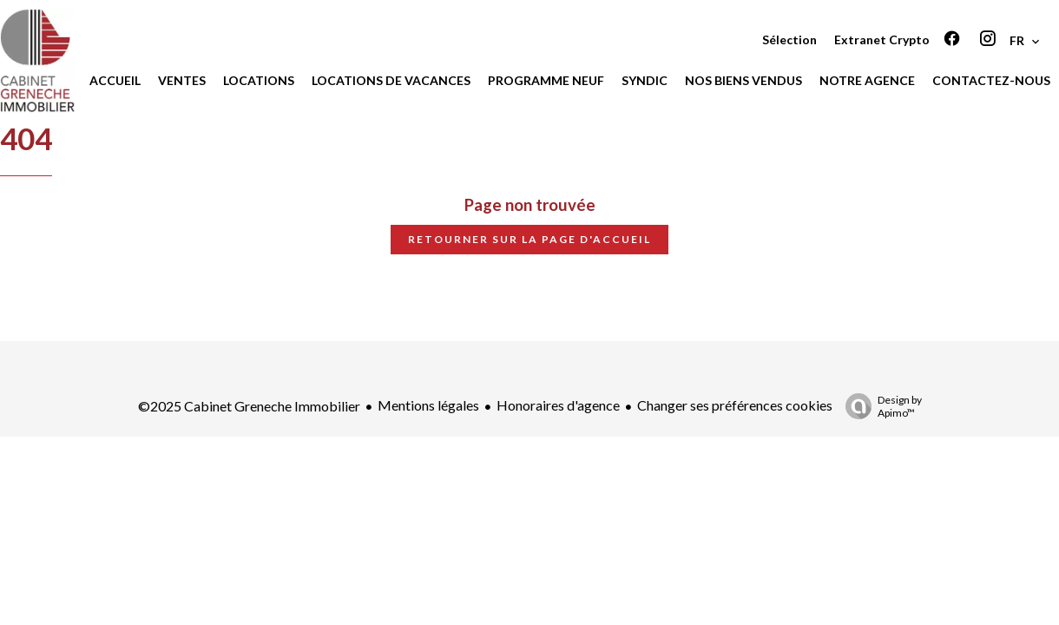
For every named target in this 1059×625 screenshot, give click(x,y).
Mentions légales (428, 405)
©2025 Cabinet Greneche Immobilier (249, 406)
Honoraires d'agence (558, 405)
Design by (879, 406)
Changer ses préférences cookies (734, 405)
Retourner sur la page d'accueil (529, 239)
